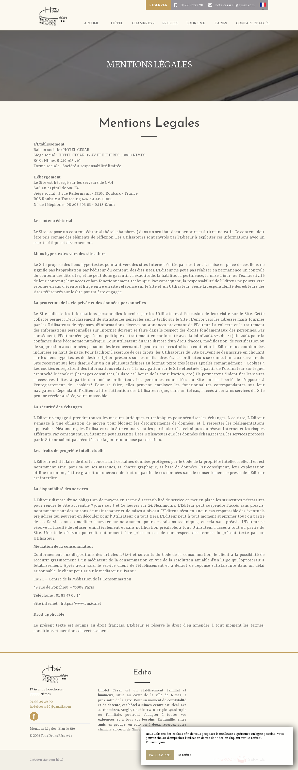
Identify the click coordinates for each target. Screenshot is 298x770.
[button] (263, 5)
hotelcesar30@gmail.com (235, 4)
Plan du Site (66, 728)
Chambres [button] (143, 23)
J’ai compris (160, 754)
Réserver (158, 4)
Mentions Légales (43, 728)
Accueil (91, 23)
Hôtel (117, 23)
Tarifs (221, 23)
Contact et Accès (253, 23)
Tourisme (195, 23)
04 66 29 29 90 (192, 4)
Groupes (170, 23)
